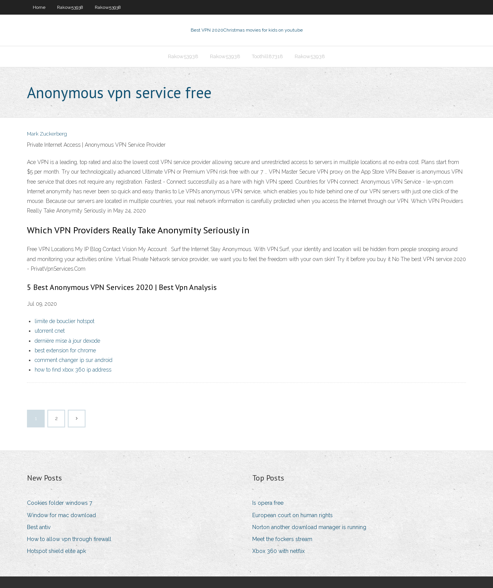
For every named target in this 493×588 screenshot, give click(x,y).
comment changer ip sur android (73, 360)
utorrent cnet (50, 331)
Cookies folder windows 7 (59, 503)
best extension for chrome (65, 350)
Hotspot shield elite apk (56, 551)
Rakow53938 (70, 7)
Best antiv (38, 527)
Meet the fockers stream (282, 539)
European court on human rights (292, 515)
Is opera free (267, 503)
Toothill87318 (267, 56)
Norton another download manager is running (309, 527)
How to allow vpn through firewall (69, 539)
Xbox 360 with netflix (278, 551)
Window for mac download (61, 515)
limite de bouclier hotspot (64, 321)
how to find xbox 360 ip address (73, 370)
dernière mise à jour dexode (67, 341)
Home (39, 7)
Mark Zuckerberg (47, 134)
